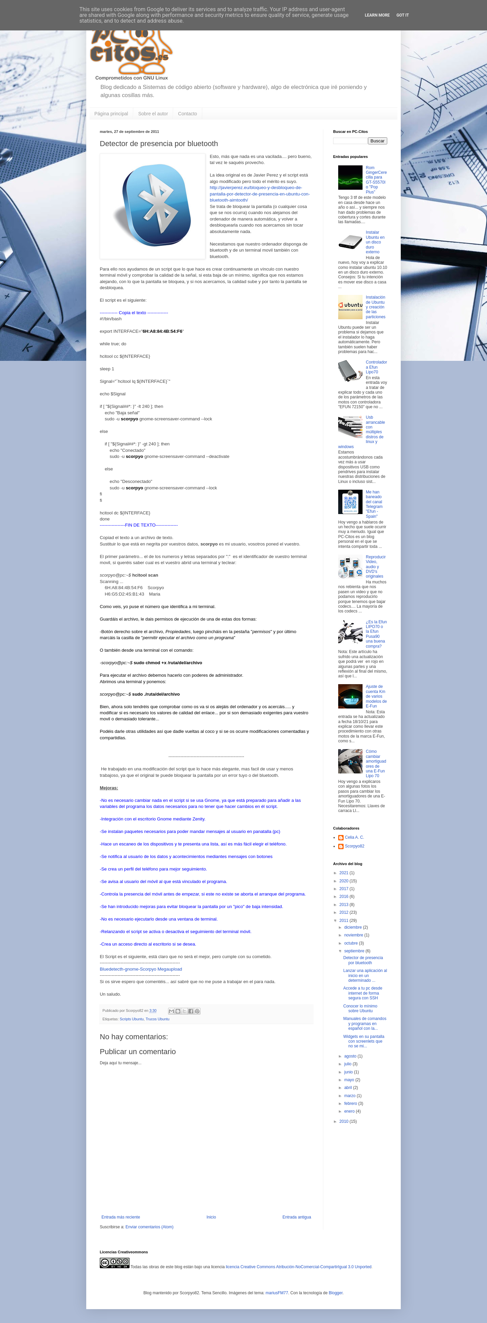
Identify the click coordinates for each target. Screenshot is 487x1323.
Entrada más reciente (120, 1217)
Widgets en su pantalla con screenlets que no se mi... (363, 1041)
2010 (345, 1121)
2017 (345, 888)
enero (350, 1111)
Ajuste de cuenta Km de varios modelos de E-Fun (376, 696)
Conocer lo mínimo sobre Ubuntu (360, 1008)
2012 (345, 912)
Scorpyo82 (354, 846)
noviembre (354, 935)
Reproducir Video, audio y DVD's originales (376, 567)
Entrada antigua (296, 1217)
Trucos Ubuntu (157, 1019)
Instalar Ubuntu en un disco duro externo (375, 242)
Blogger (336, 1293)
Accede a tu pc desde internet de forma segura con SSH (362, 993)
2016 (345, 896)
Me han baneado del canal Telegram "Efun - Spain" (374, 504)
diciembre (353, 927)
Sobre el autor (153, 113)
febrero (351, 1103)
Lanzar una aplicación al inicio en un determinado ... (365, 975)
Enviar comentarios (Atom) (149, 1227)
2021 (345, 873)
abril (348, 1087)
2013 (345, 904)
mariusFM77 (276, 1293)
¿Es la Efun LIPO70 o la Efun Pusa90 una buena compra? (376, 634)
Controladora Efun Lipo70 (376, 367)
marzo (350, 1095)
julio (348, 1064)
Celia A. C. (354, 837)
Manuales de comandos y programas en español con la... (364, 1023)
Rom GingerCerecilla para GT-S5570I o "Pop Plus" (376, 179)
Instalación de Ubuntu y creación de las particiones (376, 307)
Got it (402, 15)
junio (349, 1072)
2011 (345, 920)
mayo (349, 1079)
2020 (345, 881)
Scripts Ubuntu (132, 1019)
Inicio (211, 1217)
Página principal (111, 113)
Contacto (187, 113)
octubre (351, 943)
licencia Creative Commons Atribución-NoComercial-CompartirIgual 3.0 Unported (299, 1266)
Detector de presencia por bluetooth (363, 960)
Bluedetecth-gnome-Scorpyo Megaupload (141, 969)
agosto (350, 1056)
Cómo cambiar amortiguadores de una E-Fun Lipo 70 (376, 763)
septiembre (355, 951)
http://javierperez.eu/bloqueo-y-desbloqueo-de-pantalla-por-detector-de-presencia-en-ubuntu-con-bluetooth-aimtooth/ (260, 194)
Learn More (377, 15)
